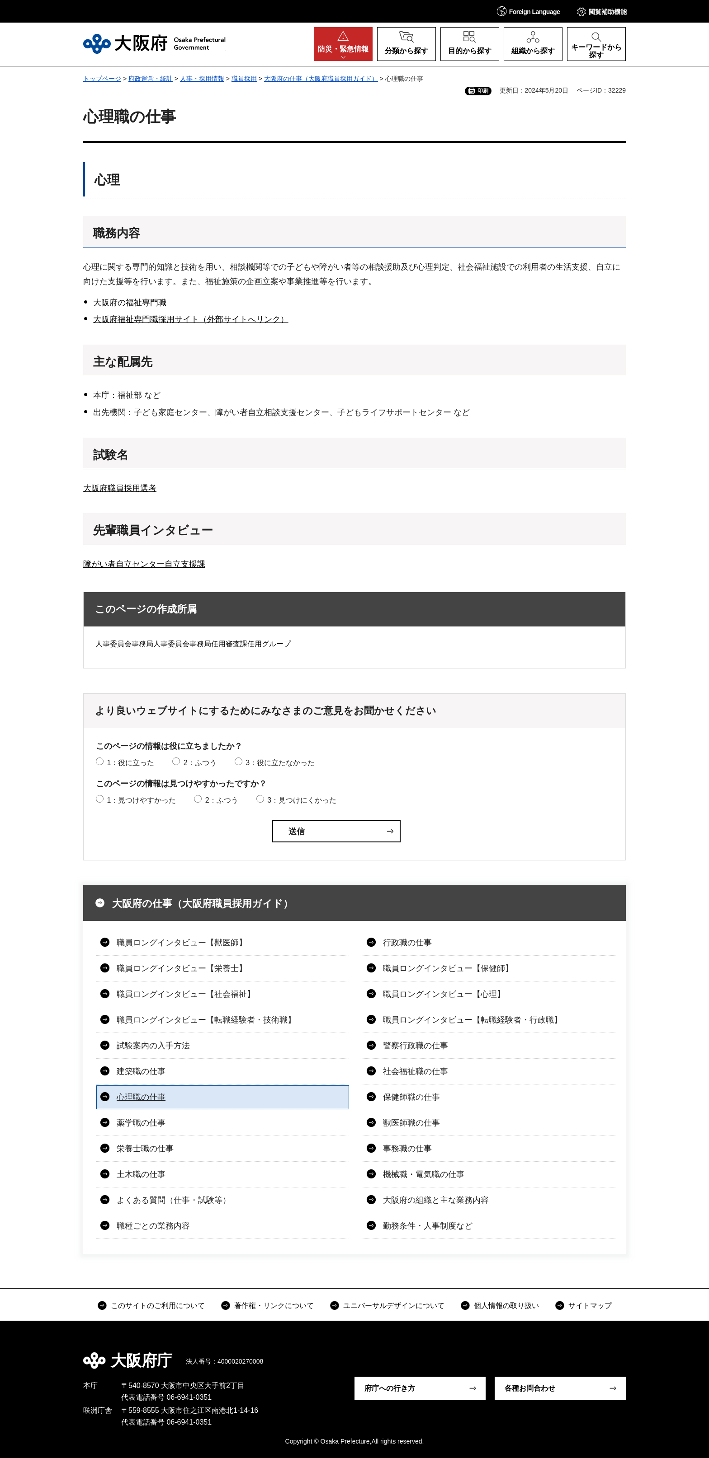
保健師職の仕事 (411, 1097)
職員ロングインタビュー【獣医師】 (182, 942)
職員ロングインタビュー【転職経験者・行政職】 (472, 1019)
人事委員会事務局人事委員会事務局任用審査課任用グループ (193, 644)
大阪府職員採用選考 (119, 488)
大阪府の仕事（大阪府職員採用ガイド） (321, 78)
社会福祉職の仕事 (415, 1071)
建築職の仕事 (141, 1071)
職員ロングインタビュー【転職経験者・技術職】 (206, 1019)
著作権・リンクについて (274, 1305)
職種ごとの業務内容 (153, 1225)
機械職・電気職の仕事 (423, 1174)
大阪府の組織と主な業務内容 (436, 1200)
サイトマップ (590, 1305)
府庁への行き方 (389, 1388)
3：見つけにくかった (301, 800)
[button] (528, 11)
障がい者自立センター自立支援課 (144, 564)
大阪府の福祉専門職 (129, 302)
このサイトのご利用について (158, 1305)
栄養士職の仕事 (145, 1148)
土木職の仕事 (141, 1174)
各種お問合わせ (530, 1388)
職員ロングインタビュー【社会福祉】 (186, 994)
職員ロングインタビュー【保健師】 (448, 968)
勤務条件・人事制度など (428, 1225)
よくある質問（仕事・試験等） (174, 1200)
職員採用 (244, 78)
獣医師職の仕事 (411, 1122)
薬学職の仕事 (141, 1122)
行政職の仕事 (407, 942)
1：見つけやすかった (141, 800)
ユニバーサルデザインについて (393, 1305)
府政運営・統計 (150, 78)
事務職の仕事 (407, 1148)
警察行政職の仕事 (415, 1045)
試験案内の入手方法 (153, 1045)
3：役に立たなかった (280, 762)
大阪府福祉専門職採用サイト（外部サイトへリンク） (190, 319)
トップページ (102, 78)
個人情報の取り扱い (506, 1305)
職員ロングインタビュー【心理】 (444, 994)
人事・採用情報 (202, 78)
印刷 (482, 91)
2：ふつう (200, 762)
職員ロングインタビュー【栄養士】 (182, 968)
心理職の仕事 (141, 1097)
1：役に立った (130, 762)
